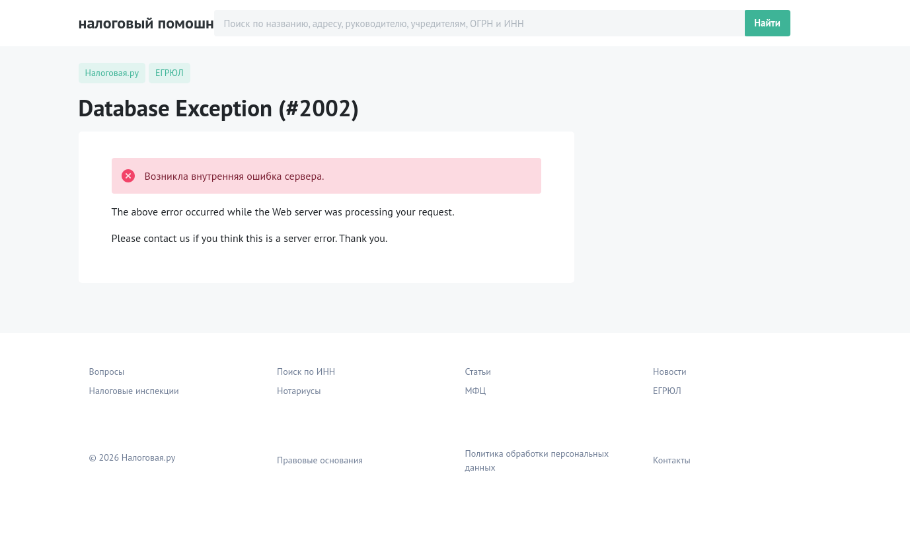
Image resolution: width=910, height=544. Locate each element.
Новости (670, 371)
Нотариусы (299, 391)
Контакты (672, 460)
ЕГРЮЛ (667, 391)
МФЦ (475, 391)
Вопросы (107, 371)
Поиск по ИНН (306, 371)
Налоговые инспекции (134, 391)
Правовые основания (320, 460)
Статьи (478, 371)
